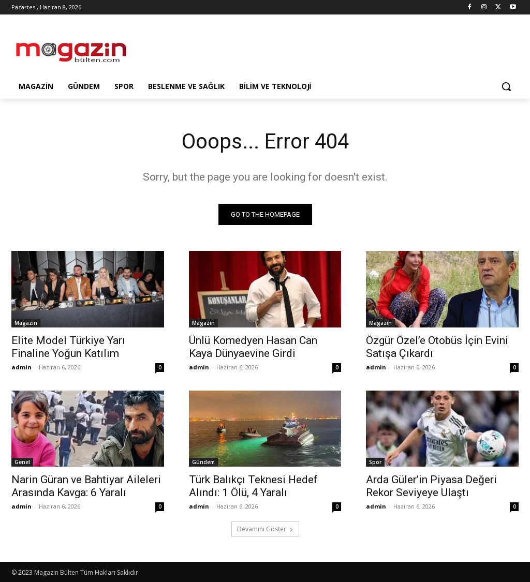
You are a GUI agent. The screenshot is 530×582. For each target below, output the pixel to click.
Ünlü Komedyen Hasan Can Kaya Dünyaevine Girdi (253, 346)
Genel (22, 462)
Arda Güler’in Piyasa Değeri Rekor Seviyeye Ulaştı (431, 486)
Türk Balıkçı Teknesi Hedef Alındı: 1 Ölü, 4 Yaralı (253, 486)
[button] (506, 86)
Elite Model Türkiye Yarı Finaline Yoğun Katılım (68, 346)
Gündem (203, 462)
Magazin (25, 322)
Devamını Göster (265, 529)
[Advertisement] (254, 47)
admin (21, 366)
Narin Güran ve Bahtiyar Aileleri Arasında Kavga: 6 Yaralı (86, 486)
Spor (375, 462)
